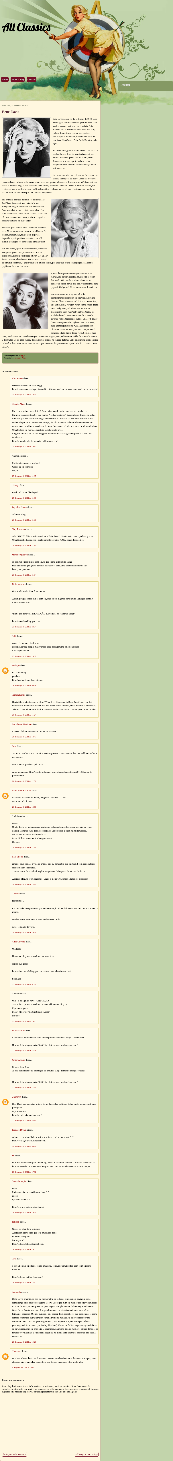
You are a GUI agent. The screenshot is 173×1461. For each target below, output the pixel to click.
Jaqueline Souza (19, 507)
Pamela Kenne (18, 695)
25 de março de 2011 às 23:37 (24, 656)
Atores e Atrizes (21, 358)
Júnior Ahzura (18, 584)
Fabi (14, 636)
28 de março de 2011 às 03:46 (24, 1146)
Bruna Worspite (19, 1181)
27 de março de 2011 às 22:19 (24, 1050)
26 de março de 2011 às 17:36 (24, 847)
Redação (16, 665)
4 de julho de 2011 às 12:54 (23, 1367)
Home (5, 79)
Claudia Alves (18, 404)
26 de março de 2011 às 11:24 (24, 715)
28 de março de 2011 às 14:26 (24, 1342)
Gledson (16, 893)
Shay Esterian (18, 529)
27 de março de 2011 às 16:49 (24, 1021)
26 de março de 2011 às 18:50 (24, 884)
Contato (31, 79)
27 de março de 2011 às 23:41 (24, 1121)
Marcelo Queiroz (20, 554)
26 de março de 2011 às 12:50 (24, 781)
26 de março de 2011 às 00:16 (24, 685)
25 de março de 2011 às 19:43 (24, 446)
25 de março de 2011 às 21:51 (24, 545)
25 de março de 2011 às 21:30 (24, 498)
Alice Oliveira (18, 941)
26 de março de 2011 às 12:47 (24, 737)
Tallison (15, 1222)
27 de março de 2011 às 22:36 (24, 1087)
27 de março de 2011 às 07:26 (24, 984)
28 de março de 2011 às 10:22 (24, 1249)
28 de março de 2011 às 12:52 (24, 1282)
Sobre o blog (17, 79)
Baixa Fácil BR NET (21, 790)
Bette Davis (10, 112)
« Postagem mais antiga (87, 1454)
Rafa (14, 746)
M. (13, 1155)
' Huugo (15, 485)
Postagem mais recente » (14, 1454)
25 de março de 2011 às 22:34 (24, 627)
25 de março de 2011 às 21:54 (24, 575)
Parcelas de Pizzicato (22, 724)
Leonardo (16, 1292)
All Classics (26, 27)
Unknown (16, 1097)
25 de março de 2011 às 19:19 (24, 395)
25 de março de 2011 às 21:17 (24, 476)
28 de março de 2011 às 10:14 (24, 1212)
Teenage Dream (19, 1130)
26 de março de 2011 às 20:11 (24, 932)
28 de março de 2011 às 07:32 (24, 1172)
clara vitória (17, 856)
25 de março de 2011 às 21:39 (24, 520)
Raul (14, 1258)
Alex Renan (17, 378)
